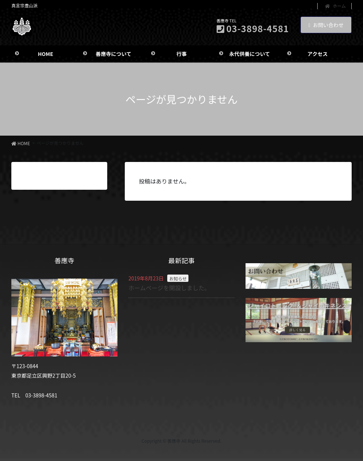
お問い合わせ (326, 25)
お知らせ (178, 280)
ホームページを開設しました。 (169, 289)
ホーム (335, 6)
